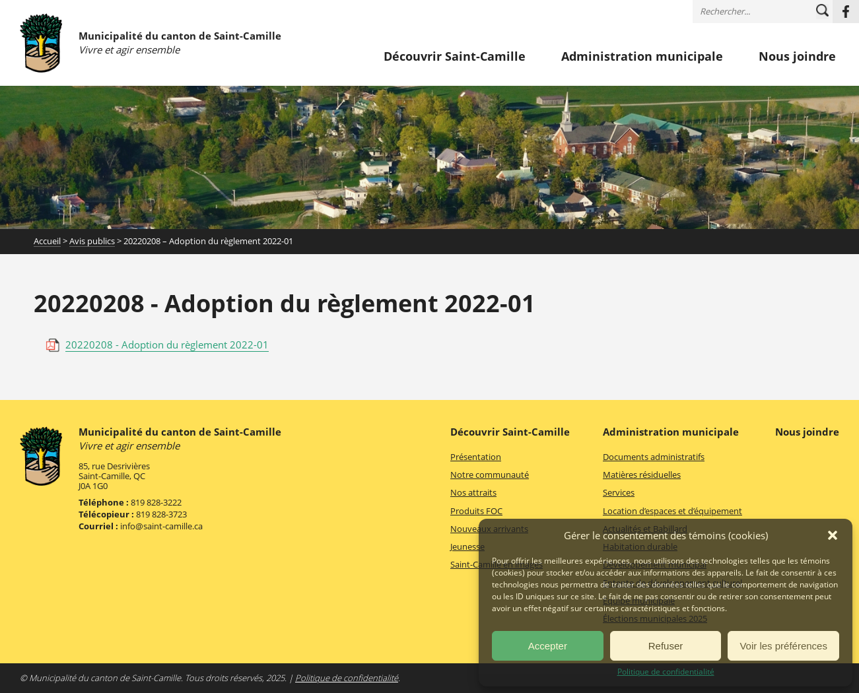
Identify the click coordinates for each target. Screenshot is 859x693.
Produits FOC (476, 511)
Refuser (665, 645)
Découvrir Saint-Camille (455, 57)
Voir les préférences (783, 645)
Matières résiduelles (642, 474)
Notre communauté (489, 474)
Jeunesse (467, 546)
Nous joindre (797, 57)
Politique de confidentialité (665, 671)
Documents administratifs (653, 457)
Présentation (475, 457)
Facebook (846, 11)
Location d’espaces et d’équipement (672, 511)
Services (619, 492)
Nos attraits (473, 492)
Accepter (547, 645)
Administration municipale (642, 57)
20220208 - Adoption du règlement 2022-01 (167, 344)
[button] (832, 535)
